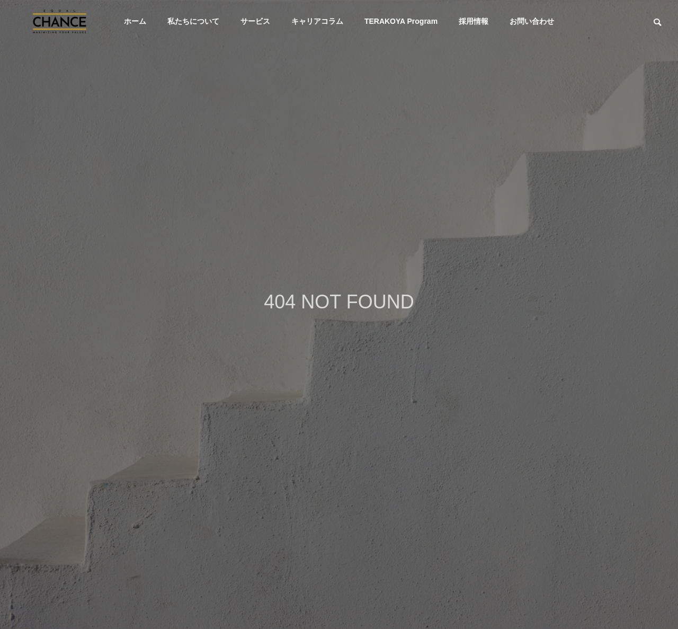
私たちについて (193, 21)
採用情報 (473, 21)
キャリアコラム (317, 21)
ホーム (135, 21)
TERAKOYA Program (401, 21)
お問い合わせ (532, 21)
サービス (255, 21)
